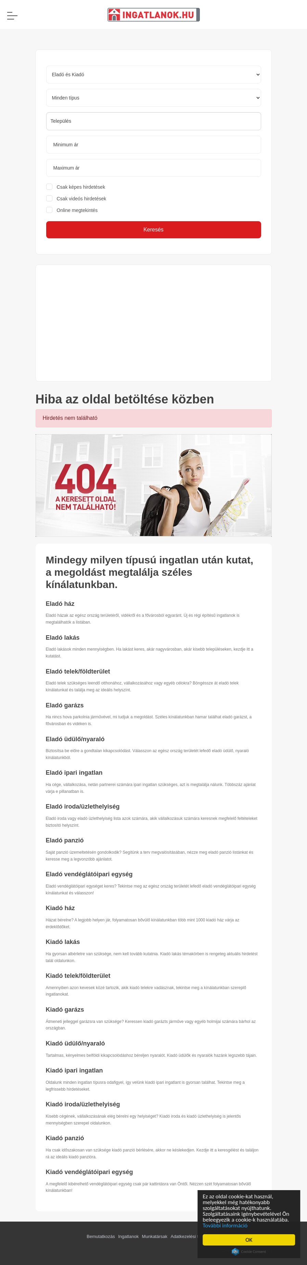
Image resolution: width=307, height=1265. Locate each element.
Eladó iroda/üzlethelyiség (83, 806)
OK (250, 1239)
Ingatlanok (128, 1236)
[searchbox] (154, 121)
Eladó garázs (65, 705)
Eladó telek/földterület (78, 671)
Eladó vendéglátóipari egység (89, 874)
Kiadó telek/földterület (78, 975)
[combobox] (153, 121)
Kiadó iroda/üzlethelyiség (83, 1104)
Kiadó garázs (65, 1009)
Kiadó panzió (65, 1138)
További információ (226, 1225)
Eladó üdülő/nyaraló (75, 739)
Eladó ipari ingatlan (74, 772)
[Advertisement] (153, 323)
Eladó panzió (65, 840)
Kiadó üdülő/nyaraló (75, 1043)
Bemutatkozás (101, 1236)
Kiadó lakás (63, 941)
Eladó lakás (63, 637)
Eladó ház (60, 603)
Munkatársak (154, 1236)
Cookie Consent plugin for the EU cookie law (250, 1251)
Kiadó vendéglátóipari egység (89, 1172)
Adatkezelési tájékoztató (194, 1236)
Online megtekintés (77, 210)
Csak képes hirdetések (81, 187)
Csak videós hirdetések (81, 198)
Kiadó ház (60, 908)
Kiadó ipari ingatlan (74, 1070)
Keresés (153, 229)
